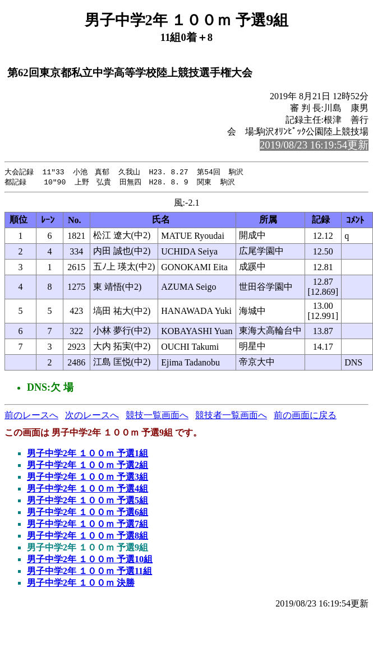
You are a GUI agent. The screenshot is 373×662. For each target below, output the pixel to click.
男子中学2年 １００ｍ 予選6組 (87, 513)
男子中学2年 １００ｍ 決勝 (81, 584)
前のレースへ (31, 416)
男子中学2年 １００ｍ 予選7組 (87, 525)
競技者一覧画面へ (231, 416)
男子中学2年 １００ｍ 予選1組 (87, 454)
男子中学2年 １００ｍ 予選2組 (87, 466)
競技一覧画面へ (157, 416)
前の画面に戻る (305, 416)
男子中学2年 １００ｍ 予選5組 (87, 501)
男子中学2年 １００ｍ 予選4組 (87, 489)
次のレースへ (92, 416)
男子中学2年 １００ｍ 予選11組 (89, 572)
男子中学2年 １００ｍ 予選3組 (87, 478)
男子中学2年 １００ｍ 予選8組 (87, 536)
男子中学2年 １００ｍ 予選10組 (90, 560)
